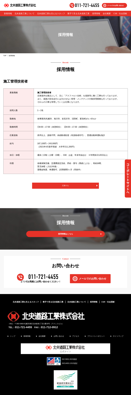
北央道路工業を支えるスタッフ (51, 13)
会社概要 (107, 13)
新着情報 (8, 13)
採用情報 (96, 13)
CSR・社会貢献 (120, 13)
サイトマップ (117, 328)
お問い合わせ (58, 328)
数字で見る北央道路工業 (78, 13)
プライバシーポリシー (95, 328)
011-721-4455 (87, 5)
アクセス (75, 328)
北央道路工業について (24, 13)
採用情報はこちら (65, 235)
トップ (13, 328)
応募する (65, 186)
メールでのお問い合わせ (115, 5)
